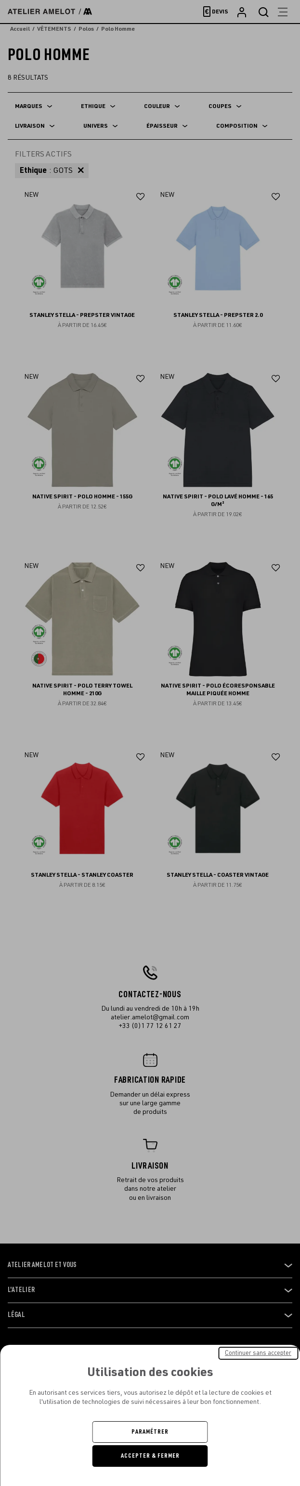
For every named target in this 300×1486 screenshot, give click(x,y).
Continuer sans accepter (258, 1353)
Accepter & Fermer (150, 1456)
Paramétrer (150, 1432)
